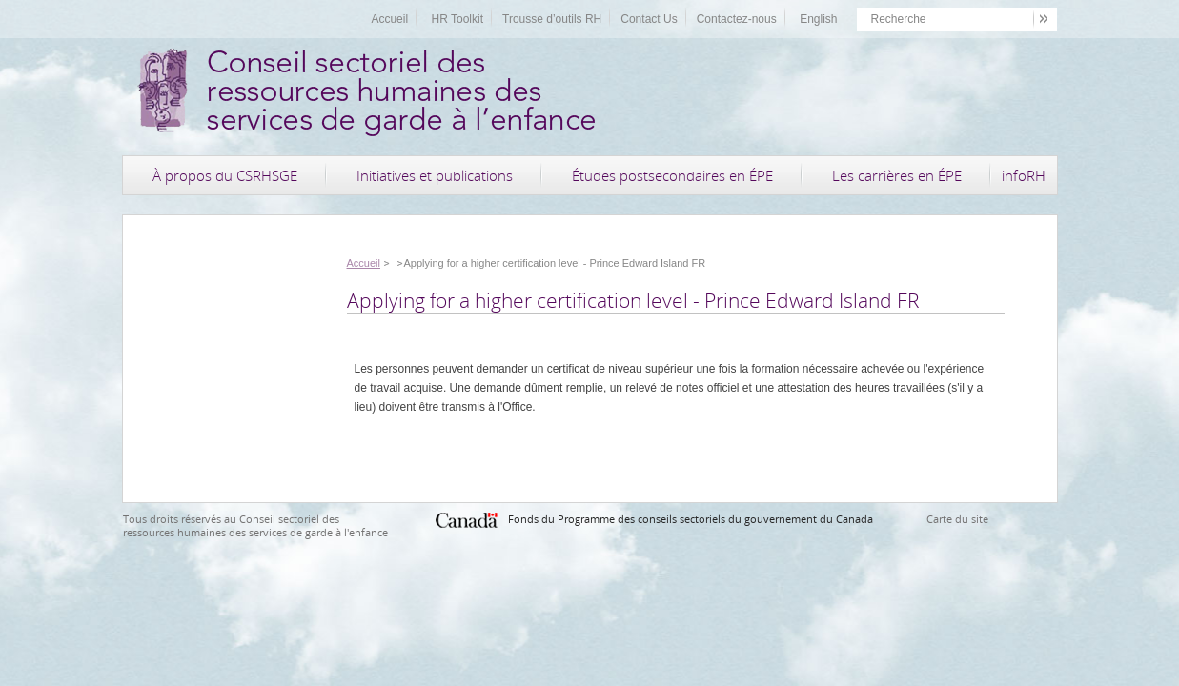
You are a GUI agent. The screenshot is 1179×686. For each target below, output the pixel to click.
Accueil (389, 19)
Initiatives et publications (434, 175)
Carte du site (957, 519)
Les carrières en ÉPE (897, 175)
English (818, 19)
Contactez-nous (737, 19)
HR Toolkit (457, 19)
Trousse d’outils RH (551, 19)
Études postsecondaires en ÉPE (672, 175)
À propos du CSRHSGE (224, 175)
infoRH (1024, 175)
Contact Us (648, 19)
